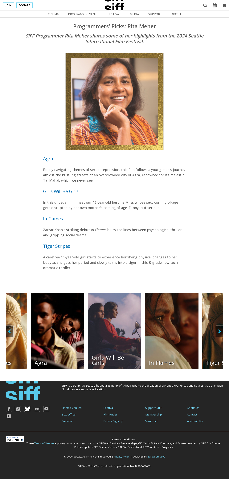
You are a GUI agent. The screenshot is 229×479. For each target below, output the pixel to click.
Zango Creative (156, 456)
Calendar (67, 421)
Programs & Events (83, 14)
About (176, 14)
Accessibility (195, 421)
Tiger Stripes (56, 246)
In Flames (53, 218)
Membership (153, 414)
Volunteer (151, 421)
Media (134, 14)
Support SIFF (153, 408)
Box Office (69, 414)
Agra (48, 158)
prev (10, 331)
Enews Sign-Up (113, 421)
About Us (193, 408)
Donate (24, 5)
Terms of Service (44, 443)
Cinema (53, 14)
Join (8, 5)
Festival (114, 14)
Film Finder (110, 414)
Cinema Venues (72, 408)
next (219, 331)
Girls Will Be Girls (61, 191)
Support (155, 14)
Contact (192, 414)
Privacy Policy (121, 456)
